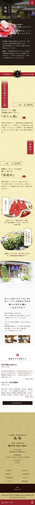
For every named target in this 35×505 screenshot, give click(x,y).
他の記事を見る (18, 403)
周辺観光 (25, 481)
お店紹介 (9, 470)
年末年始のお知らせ (9, 365)
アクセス (25, 477)
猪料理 (8, 474)
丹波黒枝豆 (9, 477)
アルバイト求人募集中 (10, 382)
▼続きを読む (29, 379)
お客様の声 (26, 474)
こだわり (9, 481)
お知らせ (25, 470)
